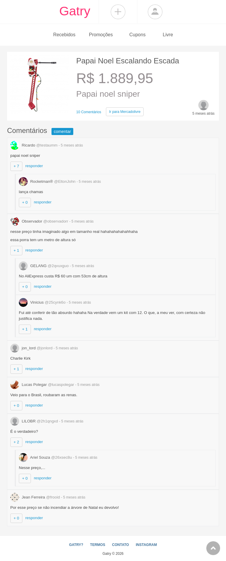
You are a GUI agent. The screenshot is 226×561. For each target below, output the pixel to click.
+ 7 (16, 166)
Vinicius (43, 302)
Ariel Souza (46, 457)
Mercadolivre (125, 111)
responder (34, 166)
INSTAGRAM (146, 545)
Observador (39, 221)
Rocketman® (48, 181)
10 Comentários (88, 112)
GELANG (44, 266)
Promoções (101, 34)
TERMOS (97, 545)
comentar (62, 131)
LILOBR (34, 421)
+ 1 (16, 250)
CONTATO (120, 545)
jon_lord (32, 348)
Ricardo (34, 145)
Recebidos (64, 34)
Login (155, 12)
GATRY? (76, 545)
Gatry (74, 11)
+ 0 (25, 202)
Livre (168, 34)
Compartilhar (118, 12)
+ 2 (16, 442)
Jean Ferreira (35, 497)
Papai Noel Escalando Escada (127, 60)
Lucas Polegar (42, 384)
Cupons (137, 34)
